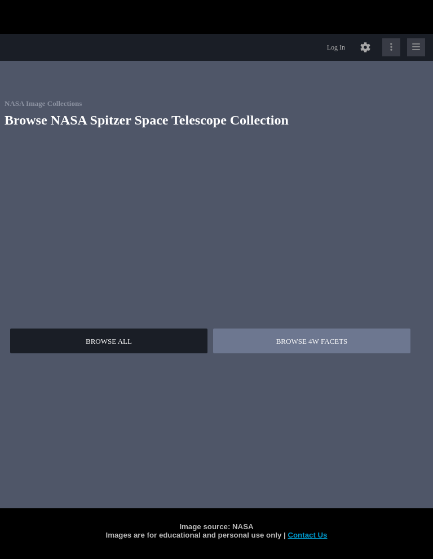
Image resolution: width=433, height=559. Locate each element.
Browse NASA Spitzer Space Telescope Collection (147, 120)
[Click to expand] (416, 47)
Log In (336, 47)
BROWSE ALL (109, 341)
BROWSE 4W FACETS (312, 341)
